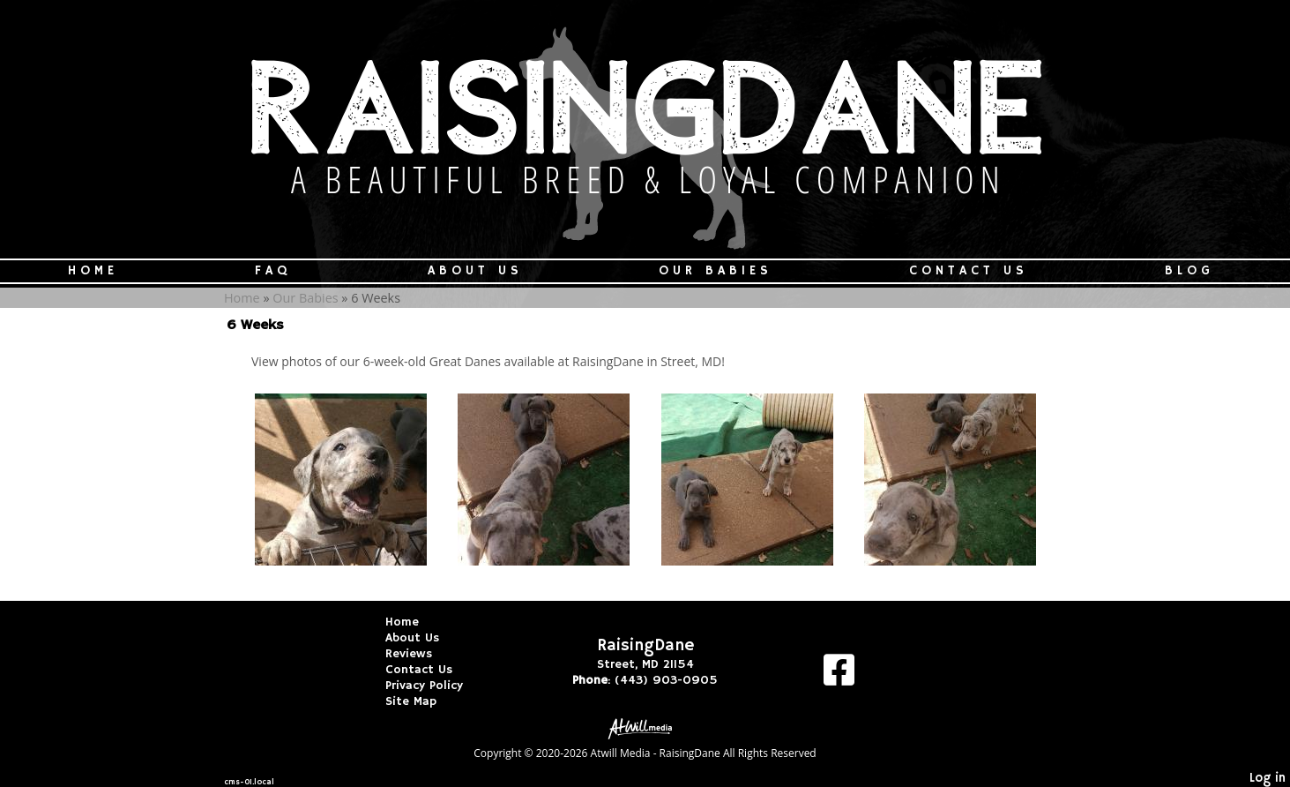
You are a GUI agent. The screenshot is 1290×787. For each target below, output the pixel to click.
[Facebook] (839, 676)
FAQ (273, 271)
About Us (475, 271)
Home (93, 271)
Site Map (424, 701)
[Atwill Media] (645, 727)
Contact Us (968, 271)
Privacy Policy (437, 685)
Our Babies (715, 271)
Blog (1189, 271)
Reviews (422, 654)
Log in (1267, 778)
